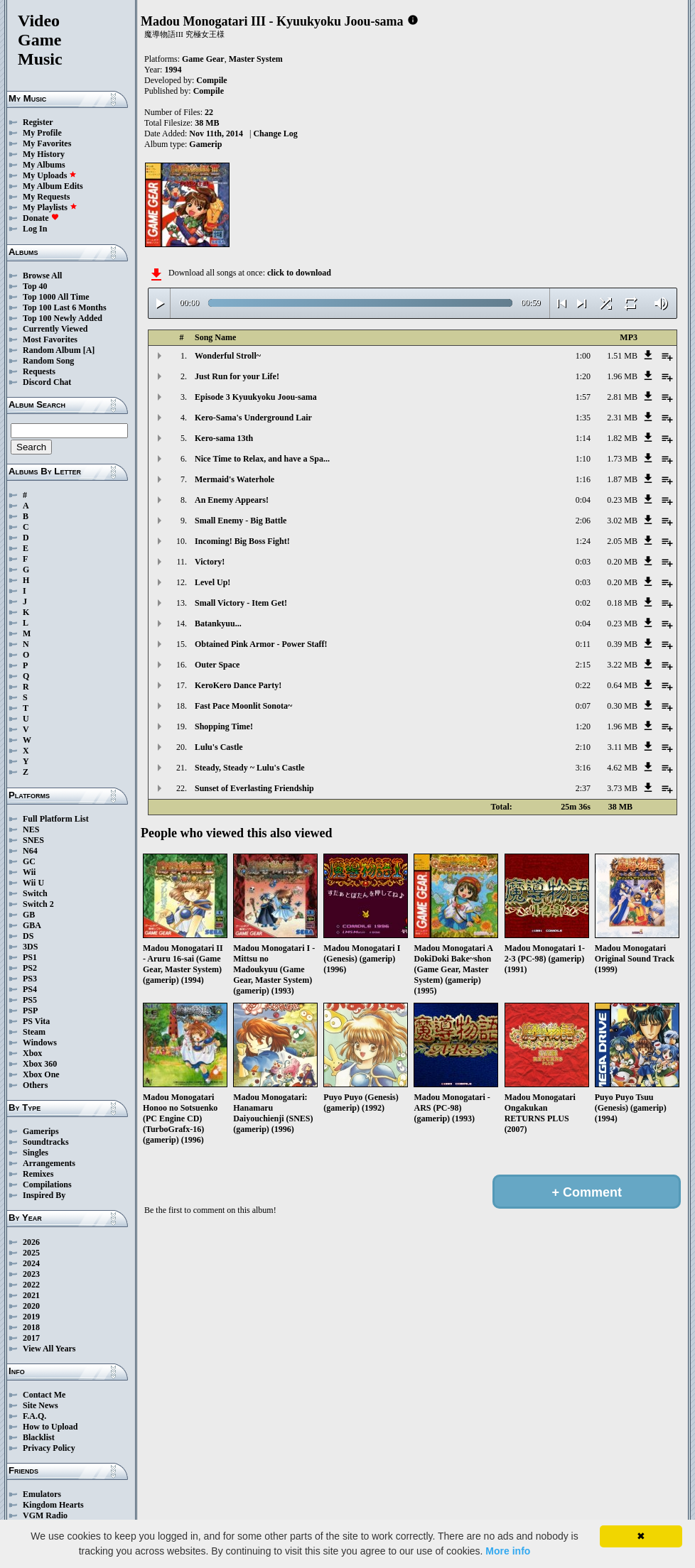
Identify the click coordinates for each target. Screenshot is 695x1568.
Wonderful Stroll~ (228, 356)
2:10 (583, 747)
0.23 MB (622, 500)
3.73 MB (622, 788)
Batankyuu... (218, 623)
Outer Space (217, 665)
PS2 (30, 968)
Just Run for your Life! (237, 376)
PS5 (30, 1000)
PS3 (30, 979)
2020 (31, 1306)
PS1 (30, 957)
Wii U (33, 883)
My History (44, 154)
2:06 (583, 521)
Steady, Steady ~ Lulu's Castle (250, 768)
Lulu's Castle (219, 747)
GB (29, 915)
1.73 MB (622, 459)
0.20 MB (622, 562)
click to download (299, 273)
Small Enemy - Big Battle (240, 521)
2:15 (583, 665)
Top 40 (35, 286)
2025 (31, 1253)
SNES (33, 840)
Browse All (42, 276)
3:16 (583, 768)
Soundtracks (46, 1142)
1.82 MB (622, 438)
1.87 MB (622, 479)
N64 (30, 851)
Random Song (48, 361)
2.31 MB (622, 418)
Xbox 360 (40, 1064)
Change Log (275, 133)
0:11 (583, 644)
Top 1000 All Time (56, 297)
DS (28, 936)
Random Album (52, 350)
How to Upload (50, 1427)
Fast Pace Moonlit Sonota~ (243, 706)
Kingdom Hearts (53, 1505)
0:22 (583, 685)
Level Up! (212, 582)
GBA (32, 925)
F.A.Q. (34, 1416)
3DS (30, 947)
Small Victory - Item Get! (241, 603)
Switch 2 (38, 904)
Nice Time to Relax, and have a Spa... (262, 459)
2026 (31, 1242)
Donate (41, 218)
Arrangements (49, 1163)
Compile (211, 80)
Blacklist (39, 1437)
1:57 (583, 397)
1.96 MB (622, 376)
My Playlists (50, 207)
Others (35, 1085)
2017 (31, 1338)
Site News (40, 1405)
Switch (35, 893)
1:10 (583, 459)
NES (31, 829)
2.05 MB (622, 541)
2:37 (583, 788)
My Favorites (47, 143)
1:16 (583, 479)
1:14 (583, 438)
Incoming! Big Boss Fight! (242, 541)
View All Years (49, 1349)
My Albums (44, 165)
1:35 (583, 418)
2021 (31, 1295)
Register (38, 122)
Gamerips (41, 1131)
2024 (31, 1263)
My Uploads (50, 175)
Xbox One (41, 1074)
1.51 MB (622, 356)
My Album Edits (53, 186)
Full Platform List (56, 819)
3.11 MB (622, 747)
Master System (256, 59)
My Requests (46, 197)
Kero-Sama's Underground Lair (253, 418)
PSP (30, 1011)
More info (507, 1551)
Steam (34, 1032)
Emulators (42, 1494)
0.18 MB (622, 603)
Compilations (47, 1184)
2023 (31, 1274)
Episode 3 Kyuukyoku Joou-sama (256, 397)
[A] (89, 350)
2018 (31, 1327)
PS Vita (36, 1021)
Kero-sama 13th (224, 438)
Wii (29, 872)
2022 (31, 1285)
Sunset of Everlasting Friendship (254, 788)
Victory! (210, 562)
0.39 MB (622, 644)
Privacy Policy (49, 1448)
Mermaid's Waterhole (234, 479)
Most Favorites (50, 339)
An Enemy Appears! (232, 500)
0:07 (583, 706)
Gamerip (205, 144)
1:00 (583, 356)
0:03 (583, 562)
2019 (31, 1317)
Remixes (38, 1174)
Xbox (32, 1053)
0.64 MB (622, 685)
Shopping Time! (224, 726)
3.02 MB (622, 521)
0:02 (583, 603)
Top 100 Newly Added (62, 318)
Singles (35, 1153)
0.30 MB (622, 706)
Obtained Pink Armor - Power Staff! (261, 644)
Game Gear (203, 59)
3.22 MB (622, 665)
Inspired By (44, 1195)
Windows (40, 1042)
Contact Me (44, 1395)
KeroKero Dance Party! (238, 685)
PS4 (30, 989)
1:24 (583, 541)
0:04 (583, 500)
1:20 (583, 376)
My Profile (42, 133)
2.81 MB (622, 397)
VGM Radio (45, 1515)
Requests (39, 371)
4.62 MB (622, 768)
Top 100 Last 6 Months (65, 307)
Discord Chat (47, 382)
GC (29, 861)
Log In (35, 229)
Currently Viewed (55, 329)
